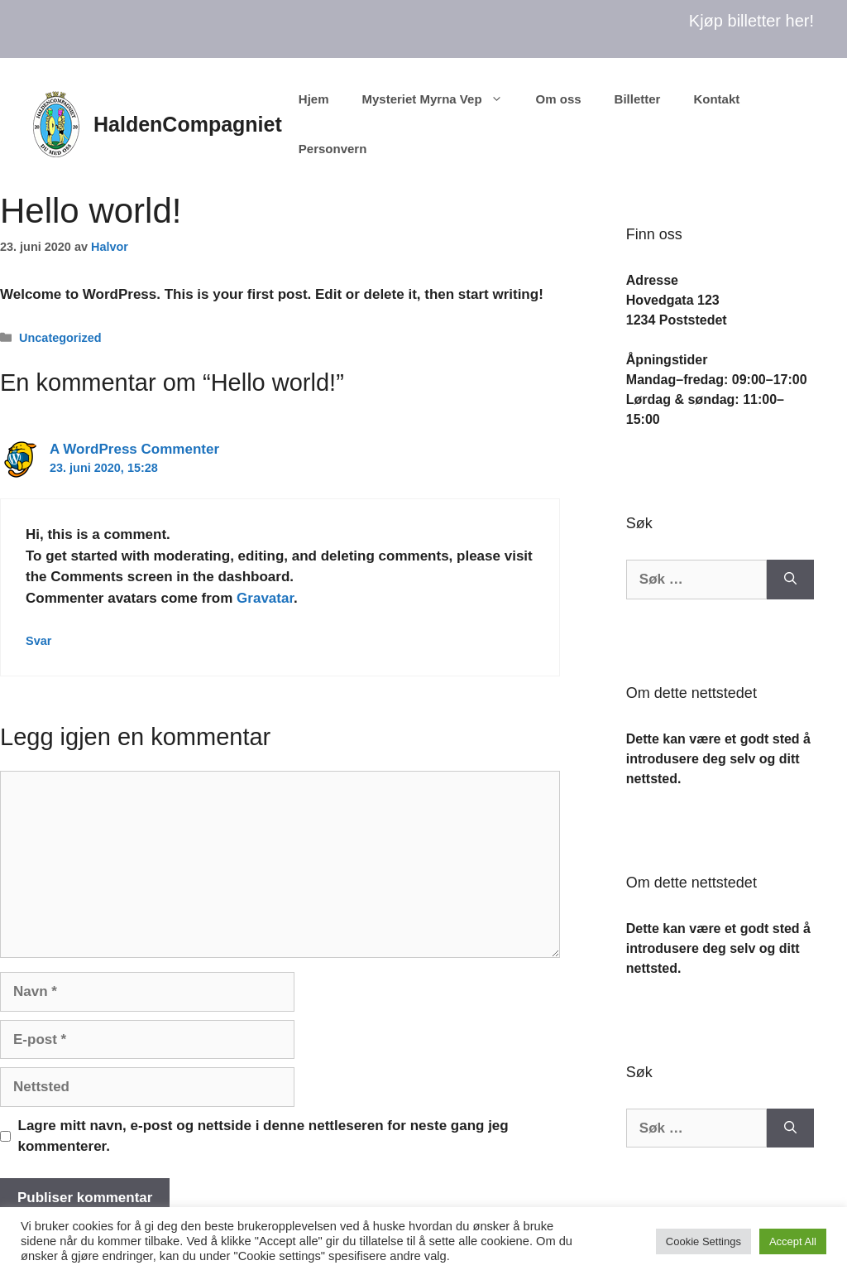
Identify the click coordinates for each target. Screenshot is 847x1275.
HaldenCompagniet (187, 124)
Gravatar (265, 598)
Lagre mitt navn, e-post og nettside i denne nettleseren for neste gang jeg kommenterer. (263, 1136)
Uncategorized (60, 337)
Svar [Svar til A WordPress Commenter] (38, 640)
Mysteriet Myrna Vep (440, 99)
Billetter (638, 99)
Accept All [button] (792, 1241)
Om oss (558, 99)
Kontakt (716, 99)
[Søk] (790, 579)
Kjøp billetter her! (751, 21)
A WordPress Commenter (134, 449)
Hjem (314, 99)
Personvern (333, 149)
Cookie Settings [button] (703, 1241)
